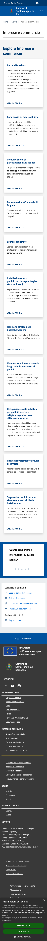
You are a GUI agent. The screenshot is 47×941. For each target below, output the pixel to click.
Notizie (9, 791)
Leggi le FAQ (11, 869)
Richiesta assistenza (14, 873)
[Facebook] (6, 685)
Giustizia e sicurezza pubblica (18, 762)
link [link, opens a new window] (10, 920)
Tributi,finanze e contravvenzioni (20, 778)
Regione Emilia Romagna (14, 3)
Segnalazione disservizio (16, 865)
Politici (9, 713)
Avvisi (8, 799)
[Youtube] (12, 685)
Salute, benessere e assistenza (19, 774)
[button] (23, 937)
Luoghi (9, 810)
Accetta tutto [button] (23, 926)
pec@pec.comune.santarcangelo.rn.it (22, 846)
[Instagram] (19, 685)
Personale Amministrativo (17, 717)
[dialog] (23, 919)
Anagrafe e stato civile (15, 734)
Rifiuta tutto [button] (23, 932)
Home (5, 21)
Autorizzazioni (12, 738)
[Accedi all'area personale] (37, 3)
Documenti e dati (13, 721)
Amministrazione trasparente (22, 885)
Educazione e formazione (16, 750)
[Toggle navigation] (5, 10)
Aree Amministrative (15, 701)
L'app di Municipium (23, 638)
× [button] (44, 900)
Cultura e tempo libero (15, 746)
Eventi (8, 814)
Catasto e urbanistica (15, 742)
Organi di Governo (13, 697)
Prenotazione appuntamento (18, 861)
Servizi (14, 21)
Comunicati (10, 795)
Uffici (8, 705)
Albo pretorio (15, 889)
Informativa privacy (18, 893)
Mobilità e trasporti (14, 770)
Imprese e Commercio (15, 766)
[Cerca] (41, 11)
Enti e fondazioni (13, 709)
